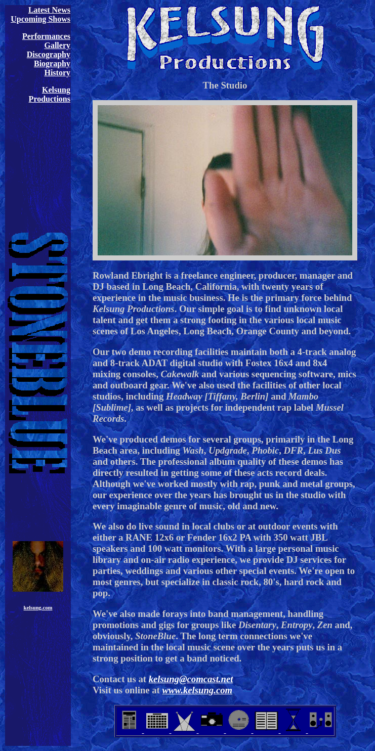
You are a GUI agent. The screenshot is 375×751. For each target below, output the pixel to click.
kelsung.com (38, 607)
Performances (46, 36)
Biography (52, 63)
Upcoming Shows (40, 19)
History (57, 72)
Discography (48, 54)
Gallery (57, 45)
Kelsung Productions (49, 94)
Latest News (49, 10)
